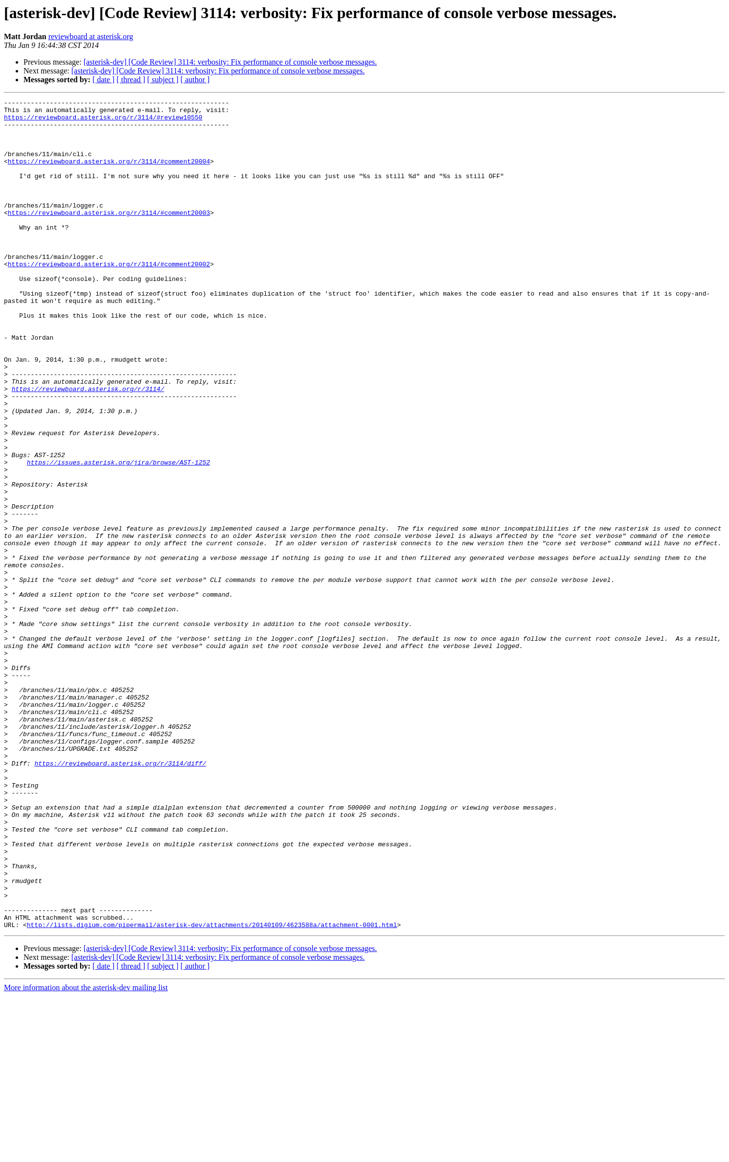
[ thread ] (130, 79)
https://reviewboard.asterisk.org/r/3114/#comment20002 (109, 297)
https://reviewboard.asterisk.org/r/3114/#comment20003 (109, 236)
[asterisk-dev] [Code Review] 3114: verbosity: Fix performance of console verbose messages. (230, 62)
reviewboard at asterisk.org (90, 36)
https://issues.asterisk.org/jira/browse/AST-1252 (118, 535)
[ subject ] (163, 79)
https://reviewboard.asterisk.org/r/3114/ (88, 447)
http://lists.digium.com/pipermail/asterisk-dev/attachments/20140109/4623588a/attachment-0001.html (212, 1090)
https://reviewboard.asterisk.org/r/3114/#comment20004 (109, 174)
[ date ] (103, 79)
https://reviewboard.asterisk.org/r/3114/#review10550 (103, 121)
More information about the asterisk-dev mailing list (86, 1153)
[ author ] (195, 79)
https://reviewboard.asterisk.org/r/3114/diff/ (120, 896)
